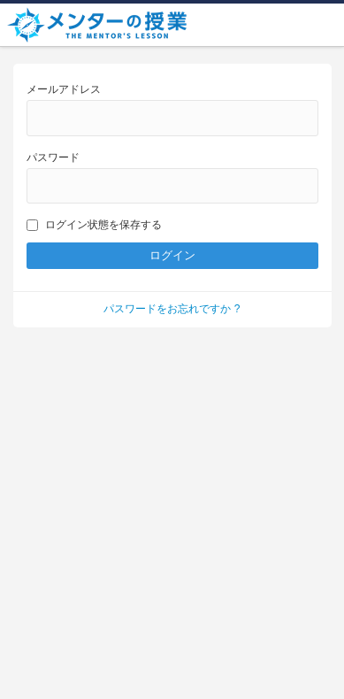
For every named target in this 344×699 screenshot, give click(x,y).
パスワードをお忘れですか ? (171, 309)
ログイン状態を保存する (94, 225)
